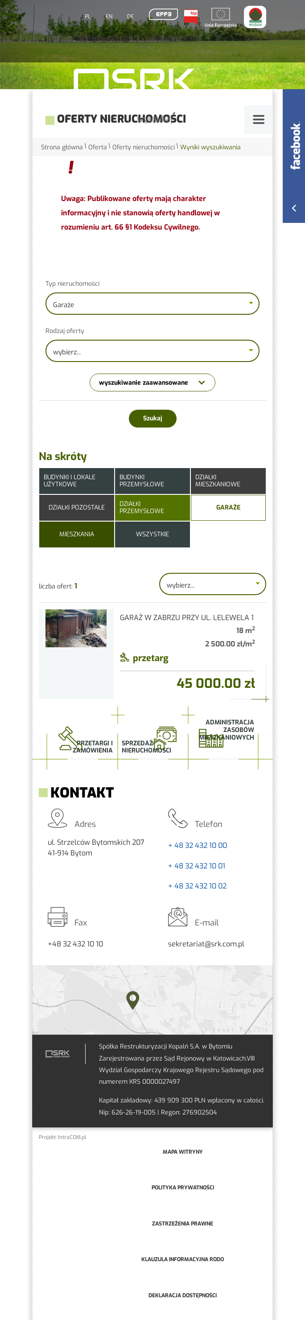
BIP (190, 17)
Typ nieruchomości (72, 284)
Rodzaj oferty (64, 331)
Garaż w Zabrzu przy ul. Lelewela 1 (187, 617)
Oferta (97, 147)
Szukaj (152, 418)
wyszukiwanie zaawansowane (143, 382)
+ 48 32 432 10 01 (196, 866)
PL (88, 16)
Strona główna (62, 147)
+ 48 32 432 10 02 (197, 886)
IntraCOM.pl (72, 1137)
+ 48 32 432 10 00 (197, 845)
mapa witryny (183, 1152)
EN (109, 16)
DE (130, 16)
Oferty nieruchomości (143, 147)
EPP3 (163, 14)
